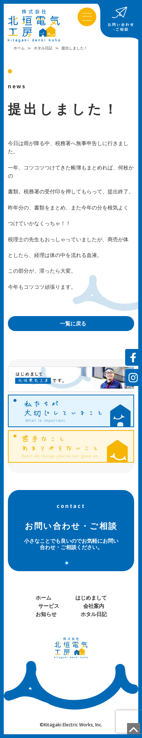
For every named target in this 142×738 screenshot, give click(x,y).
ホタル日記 (43, 47)
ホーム (19, 47)
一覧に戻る (73, 323)
